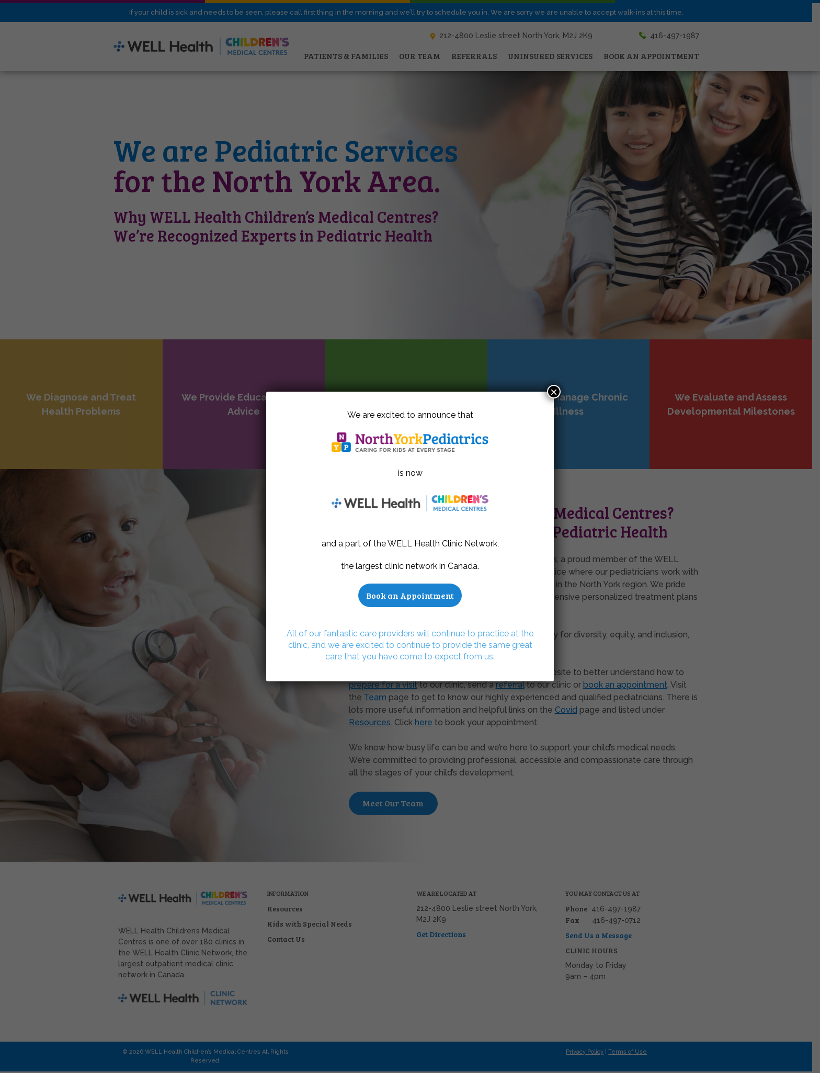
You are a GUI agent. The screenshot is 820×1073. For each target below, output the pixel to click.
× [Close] (553, 391)
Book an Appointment (410, 595)
